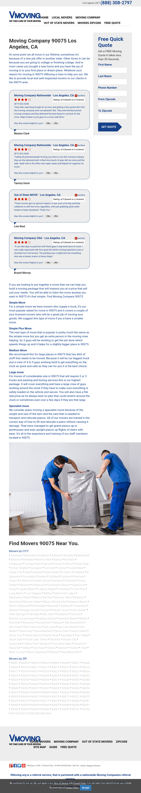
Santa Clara (61, 631)
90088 (66, 705)
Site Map (39, 747)
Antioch (56, 555)
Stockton (55, 639)
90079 (66, 700)
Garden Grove (41, 580)
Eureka (42, 576)
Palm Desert (78, 610)
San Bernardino (74, 622)
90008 (86, 663)
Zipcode (121, 741)
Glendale (70, 580)
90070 (55, 696)
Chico (68, 563)
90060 (45, 692)
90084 (35, 705)
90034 (25, 679)
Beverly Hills (43, 559)
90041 (15, 683)
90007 (76, 663)
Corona (61, 568)
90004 (45, 663)
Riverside (14, 622)
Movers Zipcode (89, 23)
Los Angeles (33, 593)
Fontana (66, 576)
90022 (66, 671)
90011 (35, 667)
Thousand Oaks (61, 643)
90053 (55, 688)
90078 (55, 700)
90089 (76, 705)
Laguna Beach (27, 589)
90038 (66, 679)
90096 (45, 709)
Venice (51, 647)
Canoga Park (32, 563)
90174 (25, 713)
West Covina (16, 652)
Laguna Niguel (47, 589)
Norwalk (53, 605)
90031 (76, 675)
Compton (36, 568)
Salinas (57, 622)
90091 (86, 705)
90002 (25, 663)
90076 (35, 700)
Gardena (57, 580)
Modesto (78, 597)
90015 (76, 667)
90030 (66, 675)
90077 (45, 700)
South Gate (16, 639)
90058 (25, 692)
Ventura (62, 647)
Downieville (52, 572)
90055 (76, 688)
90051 (35, 688)
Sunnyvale (15, 643)
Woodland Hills (70, 652)
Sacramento (43, 622)
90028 (45, 675)
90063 (76, 692)
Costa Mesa (76, 568)
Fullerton (25, 580)
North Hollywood (19, 605)
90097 (55, 709)
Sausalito (66, 635)
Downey (37, 572)
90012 (45, 667)
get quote (108, 126)
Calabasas (15, 563)
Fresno (13, 580)
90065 (15, 696)
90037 (55, 679)
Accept (85, 787)
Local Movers (62, 17)
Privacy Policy (47, 766)
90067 (35, 696)
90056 (86, 688)
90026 (25, 675)
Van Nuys (39, 647)
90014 (66, 667)
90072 (76, 696)
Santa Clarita (79, 631)
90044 (45, 683)
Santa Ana (25, 631)
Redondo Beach (68, 618)
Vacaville (14, 647)
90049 (15, 688)
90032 (86, 675)
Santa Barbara (43, 631)
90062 (66, 692)
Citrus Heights (19, 568)
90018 (25, 671)
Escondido (28, 576)
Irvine (12, 589)
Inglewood (78, 584)
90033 (15, 679)
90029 (55, 675)
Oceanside (79, 605)
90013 (55, 667)
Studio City (69, 639)
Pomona (75, 614)
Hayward (24, 584)
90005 (55, 663)
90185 (35, 713)
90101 (76, 709)
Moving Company (88, 17)
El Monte (78, 572)
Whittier (54, 652)
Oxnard (45, 610)
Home (44, 17)
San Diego (15, 626)
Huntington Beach (58, 584)
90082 (15, 705)
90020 (45, 671)
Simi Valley (81, 635)
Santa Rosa (51, 635)
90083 (25, 705)
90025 (15, 675)
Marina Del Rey (42, 597)
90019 (35, 671)
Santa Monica (33, 635)
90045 (55, 683)
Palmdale (34, 614)
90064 (86, 692)
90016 (86, 667)
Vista (84, 647)
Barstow (16, 559)
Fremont (78, 576)
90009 (15, 667)
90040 (86, 679)
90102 (86, 709)
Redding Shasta (46, 618)
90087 (55, 705)
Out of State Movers (59, 23)
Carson (58, 563)
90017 (15, 671)
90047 (76, 683)
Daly (27, 572)
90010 (25, 667)
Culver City (15, 572)
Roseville (28, 622)
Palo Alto (47, 614)
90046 (66, 683)
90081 (86, 700)
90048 (86, 683)
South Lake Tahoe (36, 639)
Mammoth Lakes (64, 593)
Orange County (30, 610)
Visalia (74, 647)
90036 (45, 679)
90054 (66, 688)
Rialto (83, 618)
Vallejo (27, 647)
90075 (25, 700)
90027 (35, 675)
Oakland (65, 605)
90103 (15, 713)
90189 (45, 713)
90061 (55, 692)
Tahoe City (30, 643)
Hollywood (38, 584)
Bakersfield (82, 555)
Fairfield (53, 576)
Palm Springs (17, 614)
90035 (35, 679)
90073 (86, 696)
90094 (25, 709)
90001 (15, 663)
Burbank (69, 559)
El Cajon (66, 572)
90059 (35, 692)
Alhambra (30, 555)
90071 (66, 696)
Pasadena (61, 614)
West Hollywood (37, 652)
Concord (49, 568)
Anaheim (43, 555)
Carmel (47, 563)
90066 (25, 696)
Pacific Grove (60, 610)
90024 (86, 671)
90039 (76, 679)
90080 (76, 700)
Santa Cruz (16, 635)
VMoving (30, 766)
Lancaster (64, 589)
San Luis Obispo (68, 626)
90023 (76, 671)
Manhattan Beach (20, 597)
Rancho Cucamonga (21, 618)
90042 (25, 683)
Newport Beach (77, 601)
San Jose (49, 626)
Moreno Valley (32, 601)
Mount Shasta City (54, 601)
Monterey (15, 601)
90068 (45, 696)
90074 (15, 700)
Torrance (78, 643)
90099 (66, 709)
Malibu (48, 593)
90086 (45, 705)
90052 (45, 688)
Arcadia (68, 555)
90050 (25, 688)
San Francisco (33, 626)
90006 (66, 663)
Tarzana (44, 643)
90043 (35, 683)
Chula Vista (81, 563)
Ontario (13, 610)
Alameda (16, 555)
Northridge (39, 605)
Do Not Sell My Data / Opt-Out (67, 766)
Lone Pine (79, 589)
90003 (35, 663)
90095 (35, 709)
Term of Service (61, 783)
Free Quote (112, 23)
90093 (15, 709)
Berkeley (28, 559)
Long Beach (16, 593)
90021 (55, 671)
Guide (53, 747)
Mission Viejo (62, 597)
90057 (15, 692)
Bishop (58, 559)
